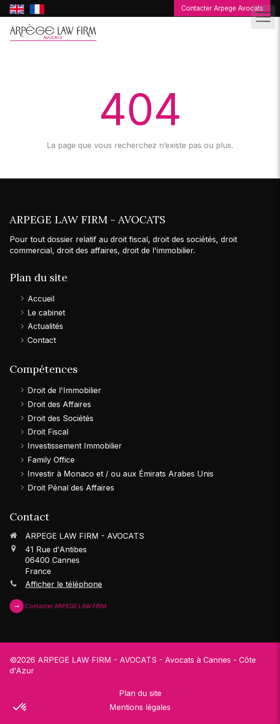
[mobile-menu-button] (263, 17)
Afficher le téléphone (63, 584)
